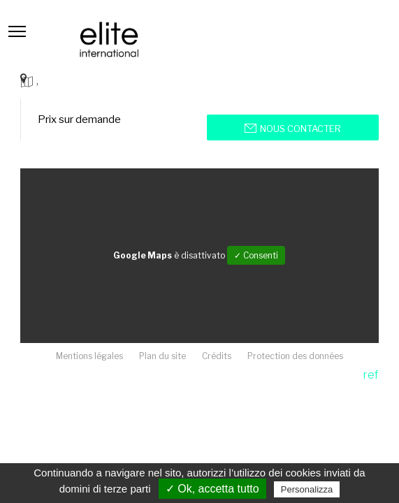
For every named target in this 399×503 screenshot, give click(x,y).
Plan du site (162, 356)
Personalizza (307, 489)
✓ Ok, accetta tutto (212, 489)
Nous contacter (293, 128)
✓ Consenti (256, 255)
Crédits (216, 356)
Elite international (109, 39)
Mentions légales (89, 356)
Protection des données (295, 356)
